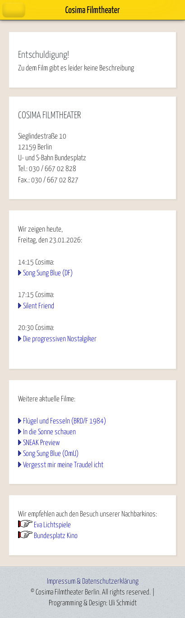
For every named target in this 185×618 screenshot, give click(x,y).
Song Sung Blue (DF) (48, 273)
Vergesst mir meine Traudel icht (63, 465)
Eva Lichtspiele (52, 525)
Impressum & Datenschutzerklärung (93, 581)
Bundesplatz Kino (56, 535)
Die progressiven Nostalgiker (60, 339)
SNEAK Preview (41, 442)
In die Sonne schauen (49, 432)
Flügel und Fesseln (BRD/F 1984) (64, 421)
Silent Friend (38, 306)
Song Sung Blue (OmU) (51, 453)
